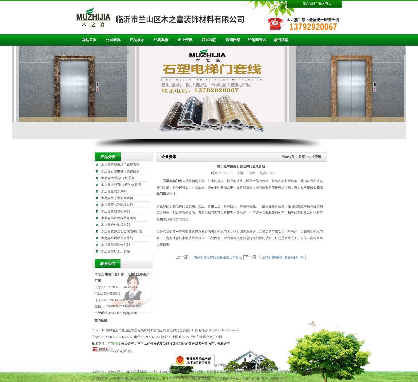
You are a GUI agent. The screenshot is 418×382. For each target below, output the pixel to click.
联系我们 (209, 40)
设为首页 (325, 3)
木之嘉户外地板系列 (115, 225)
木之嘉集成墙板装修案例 (118, 218)
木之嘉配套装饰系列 (115, 245)
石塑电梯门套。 (124, 351)
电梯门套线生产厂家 (184, 330)
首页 (302, 157)
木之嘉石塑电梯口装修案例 (120, 171)
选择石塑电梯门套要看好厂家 (283, 257)
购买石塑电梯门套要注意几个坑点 (218, 257)
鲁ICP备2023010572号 (230, 365)
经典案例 (161, 40)
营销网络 (233, 40)
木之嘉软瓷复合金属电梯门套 (122, 231)
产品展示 (137, 40)
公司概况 (113, 40)
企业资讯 (185, 40)
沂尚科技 (114, 343)
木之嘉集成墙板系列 (115, 211)
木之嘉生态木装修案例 (117, 198)
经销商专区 (257, 40)
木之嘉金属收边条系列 (117, 238)
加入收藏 (309, 3)
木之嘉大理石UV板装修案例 (121, 185)
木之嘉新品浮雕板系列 (117, 205)
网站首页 (89, 40)
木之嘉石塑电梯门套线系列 (120, 165)
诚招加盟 (281, 40)
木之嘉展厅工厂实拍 (115, 251)
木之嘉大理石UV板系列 (117, 178)
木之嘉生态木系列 (114, 191)
